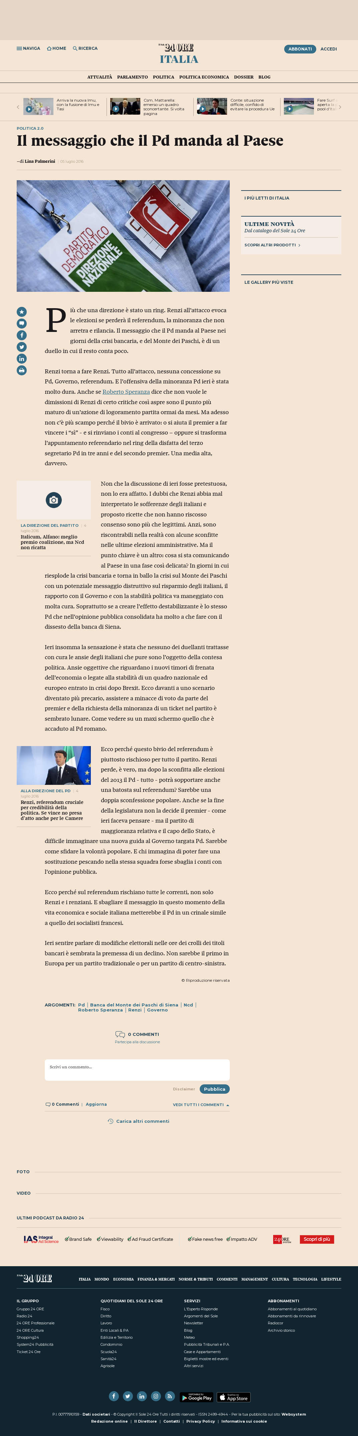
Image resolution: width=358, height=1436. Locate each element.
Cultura (280, 1279)
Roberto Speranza (126, 391)
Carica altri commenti (138, 1121)
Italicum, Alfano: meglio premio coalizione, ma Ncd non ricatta (52, 542)
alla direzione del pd (45, 791)
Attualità (99, 77)
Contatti (171, 1421)
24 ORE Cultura (30, 1330)
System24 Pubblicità (35, 1344)
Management (254, 1279)
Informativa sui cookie (244, 1421)
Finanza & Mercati (156, 1279)
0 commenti (137, 1034)
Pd (81, 1004)
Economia (123, 1279)
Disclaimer (184, 1089)
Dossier (243, 77)
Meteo (189, 1337)
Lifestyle (331, 1279)
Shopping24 (28, 1337)
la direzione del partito (49, 525)
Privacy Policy (200, 1421)
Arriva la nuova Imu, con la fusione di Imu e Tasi (78, 104)
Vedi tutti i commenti (201, 1104)
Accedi (329, 48)
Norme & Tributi (196, 1279)
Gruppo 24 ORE (30, 1309)
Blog (264, 77)
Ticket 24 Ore (28, 1351)
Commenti (227, 1279)
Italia (179, 58)
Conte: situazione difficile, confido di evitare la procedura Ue (252, 104)
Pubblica (214, 1089)
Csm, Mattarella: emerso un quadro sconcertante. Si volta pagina (164, 107)
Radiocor (275, 1323)
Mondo (102, 1279)
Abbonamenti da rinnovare (292, 1316)
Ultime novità (269, 223)
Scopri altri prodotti (272, 245)
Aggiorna (96, 1104)
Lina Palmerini (40, 161)
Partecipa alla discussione (137, 1042)
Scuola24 (109, 1351)
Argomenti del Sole (201, 1316)
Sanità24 (109, 1358)
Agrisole (108, 1365)
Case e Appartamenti (202, 1351)
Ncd (188, 1004)
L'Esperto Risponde (201, 1309)
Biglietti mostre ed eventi (206, 1358)
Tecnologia (305, 1279)
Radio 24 (24, 1316)
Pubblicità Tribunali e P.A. (207, 1344)
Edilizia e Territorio (117, 1337)
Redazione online (109, 1421)
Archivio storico (281, 1330)
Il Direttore (145, 1421)
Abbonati (300, 48)
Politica (163, 77)
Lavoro (106, 1323)
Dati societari (96, 1414)
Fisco (105, 1309)
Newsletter (193, 1323)
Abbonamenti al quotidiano (292, 1309)
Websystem (294, 1414)
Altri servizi (193, 1365)
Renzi (135, 1009)
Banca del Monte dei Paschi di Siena (134, 1004)
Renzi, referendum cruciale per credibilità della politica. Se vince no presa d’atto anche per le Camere (52, 810)
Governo (157, 1009)
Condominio (111, 1344)
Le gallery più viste (268, 282)
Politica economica (204, 77)
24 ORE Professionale (35, 1323)
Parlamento (132, 77)
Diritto (106, 1316)
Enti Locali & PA (115, 1330)
